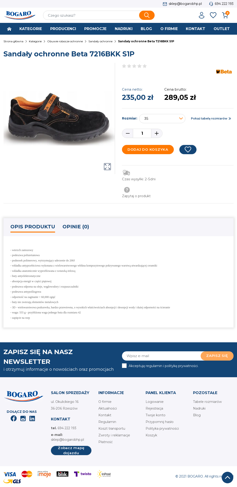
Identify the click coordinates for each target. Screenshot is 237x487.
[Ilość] (142, 133)
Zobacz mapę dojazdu (71, 450)
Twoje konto (155, 415)
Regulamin (107, 422)
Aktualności (107, 408)
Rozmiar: (129, 118)
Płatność (105, 442)
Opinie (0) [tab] (75, 227)
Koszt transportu (111, 428)
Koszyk (151, 435)
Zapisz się (217, 355)
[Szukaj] (99, 15)
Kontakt (104, 415)
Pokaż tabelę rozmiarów (209, 118)
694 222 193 (224, 4)
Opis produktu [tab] (32, 227)
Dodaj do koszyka (148, 149)
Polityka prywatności (162, 428)
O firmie (105, 402)
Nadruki (199, 408)
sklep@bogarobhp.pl (185, 4)
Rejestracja (154, 408)
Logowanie (155, 402)
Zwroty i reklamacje (114, 435)
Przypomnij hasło (160, 422)
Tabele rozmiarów (207, 402)
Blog (197, 415)
